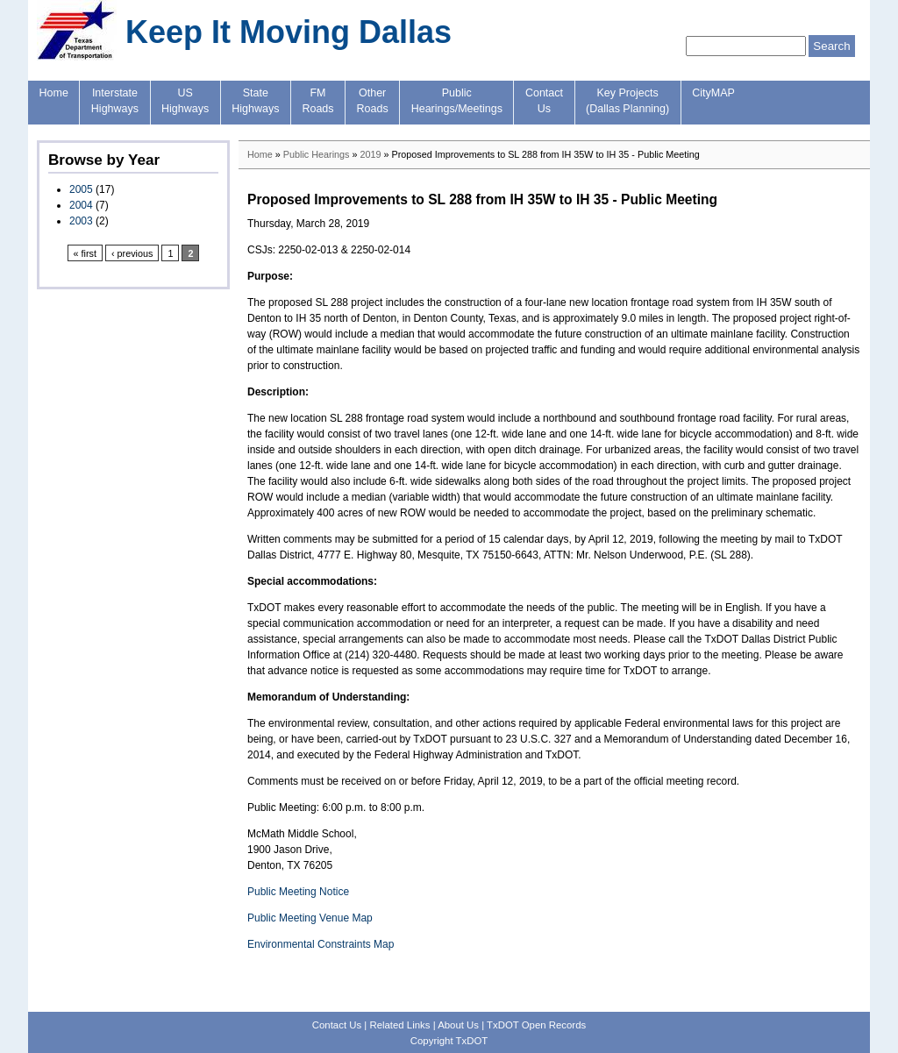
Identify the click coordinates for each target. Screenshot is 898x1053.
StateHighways (255, 101)
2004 (81, 205)
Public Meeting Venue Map (310, 918)
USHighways (185, 101)
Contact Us (336, 1025)
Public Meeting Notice (298, 892)
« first (85, 253)
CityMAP (713, 93)
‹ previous (132, 253)
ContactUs (544, 101)
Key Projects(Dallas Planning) (627, 101)
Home (53, 93)
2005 (81, 189)
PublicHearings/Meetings (456, 101)
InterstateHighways (115, 101)
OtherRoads (372, 101)
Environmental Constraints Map (320, 944)
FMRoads (317, 101)
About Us (458, 1025)
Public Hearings (316, 154)
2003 (81, 221)
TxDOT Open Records (536, 1025)
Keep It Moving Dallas (288, 32)
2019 (370, 154)
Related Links (399, 1025)
